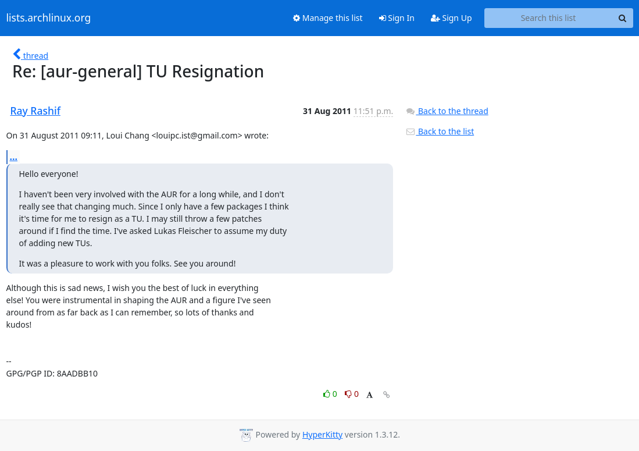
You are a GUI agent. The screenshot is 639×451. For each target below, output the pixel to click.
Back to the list (439, 131)
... (14, 156)
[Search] (622, 18)
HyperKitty (322, 434)
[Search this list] (548, 18)
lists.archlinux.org (48, 18)
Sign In (397, 17)
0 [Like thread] (331, 393)
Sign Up (451, 17)
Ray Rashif (35, 111)
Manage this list (328, 17)
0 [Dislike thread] (352, 393)
